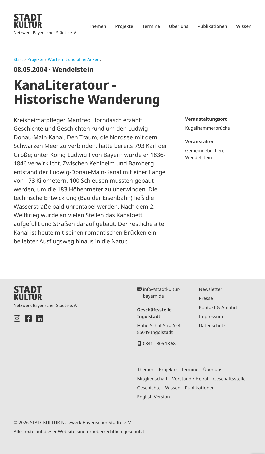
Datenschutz (212, 325)
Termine (151, 26)
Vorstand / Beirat (190, 378)
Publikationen (212, 26)
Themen (97, 26)
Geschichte (149, 388)
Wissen (243, 26)
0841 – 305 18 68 (159, 343)
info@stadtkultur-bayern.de (161, 292)
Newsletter (210, 289)
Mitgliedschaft (152, 378)
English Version (153, 397)
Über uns (178, 26)
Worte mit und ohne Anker (73, 59)
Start (18, 59)
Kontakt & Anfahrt (218, 307)
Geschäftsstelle (229, 378)
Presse (206, 298)
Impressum (211, 316)
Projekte (124, 26)
